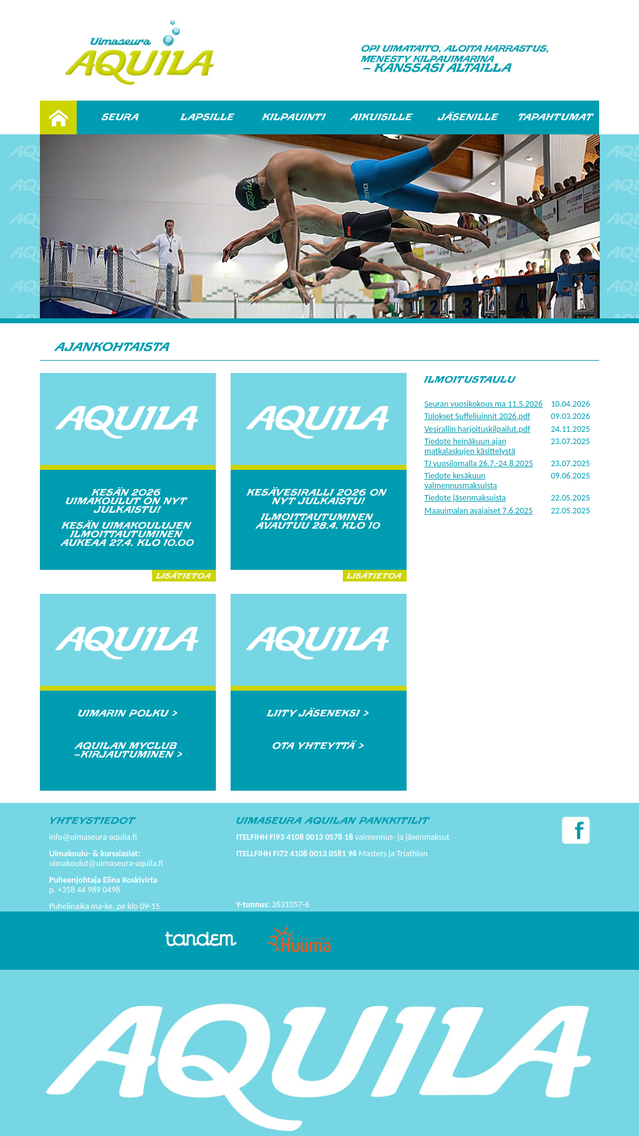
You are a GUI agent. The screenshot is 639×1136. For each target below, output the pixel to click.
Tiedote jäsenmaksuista (465, 498)
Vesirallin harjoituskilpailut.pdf (477, 429)
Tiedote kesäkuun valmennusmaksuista (460, 480)
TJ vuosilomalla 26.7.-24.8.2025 (478, 463)
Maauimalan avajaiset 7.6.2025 (478, 510)
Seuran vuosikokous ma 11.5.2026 (483, 404)
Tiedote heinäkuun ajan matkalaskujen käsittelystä (469, 446)
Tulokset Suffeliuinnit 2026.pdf (477, 416)
